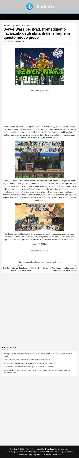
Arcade (23, 26)
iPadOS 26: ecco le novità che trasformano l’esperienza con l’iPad (26, 359)
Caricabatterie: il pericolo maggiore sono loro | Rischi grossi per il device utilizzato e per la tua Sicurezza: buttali (36, 371)
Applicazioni (15, 26)
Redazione (57, 454)
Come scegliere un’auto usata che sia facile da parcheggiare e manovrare (29, 363)
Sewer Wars (32, 138)
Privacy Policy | (36, 454)
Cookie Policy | (24, 454)
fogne (37, 262)
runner (43, 262)
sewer (49, 262)
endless (31, 262)
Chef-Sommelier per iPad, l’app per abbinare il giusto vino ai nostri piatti (21, 267)
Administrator (20, 41)
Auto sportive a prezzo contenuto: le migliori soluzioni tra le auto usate (28, 367)
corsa (25, 262)
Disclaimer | (48, 454)
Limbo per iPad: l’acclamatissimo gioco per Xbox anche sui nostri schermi (58, 267)
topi (54, 262)
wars (58, 262)
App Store (7, 26)
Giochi (29, 26)
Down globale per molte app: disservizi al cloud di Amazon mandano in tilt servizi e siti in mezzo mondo (37, 355)
